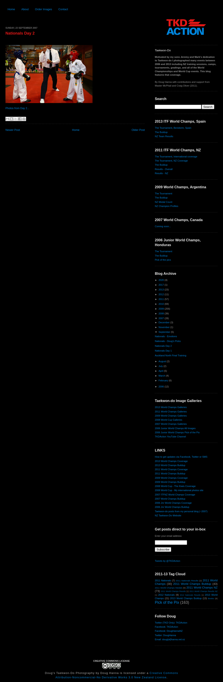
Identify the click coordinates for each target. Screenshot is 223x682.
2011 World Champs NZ (202, 587)
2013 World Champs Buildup (170, 465)
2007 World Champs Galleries (171, 424)
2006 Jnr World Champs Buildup (172, 507)
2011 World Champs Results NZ (203, 591)
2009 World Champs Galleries (171, 415)
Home (11, 9)
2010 (162, 304)
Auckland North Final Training (170, 355)
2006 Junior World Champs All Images (175, 428)
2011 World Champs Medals (168, 588)
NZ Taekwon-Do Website (168, 515)
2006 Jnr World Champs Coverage (173, 503)
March (162, 375)
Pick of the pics (163, 259)
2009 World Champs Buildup (170, 482)
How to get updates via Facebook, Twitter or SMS (181, 456)
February (164, 380)
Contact (63, 9)
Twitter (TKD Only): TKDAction (171, 622)
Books (211, 598)
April (161, 371)
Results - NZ (161, 173)
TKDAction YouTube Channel (170, 436)
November (164, 327)
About (25, 9)
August (163, 361)
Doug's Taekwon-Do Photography (70, 673)
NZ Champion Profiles (166, 206)
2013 (162, 289)
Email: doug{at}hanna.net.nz (170, 639)
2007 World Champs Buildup (170, 498)
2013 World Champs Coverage (171, 461)
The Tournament (163, 193)
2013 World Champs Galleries (171, 407)
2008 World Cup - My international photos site (179, 490)
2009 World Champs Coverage (171, 478)
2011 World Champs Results (173, 591)
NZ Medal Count (163, 202)
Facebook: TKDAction (166, 626)
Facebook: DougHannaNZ (169, 631)
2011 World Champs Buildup (170, 473)
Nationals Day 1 (163, 350)
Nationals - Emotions (166, 336)
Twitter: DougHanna (165, 635)
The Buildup (161, 132)
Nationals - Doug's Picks (168, 341)
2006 (162, 386)
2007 (162, 318)
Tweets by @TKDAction (167, 561)
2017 (162, 284)
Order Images (43, 9)
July (161, 366)
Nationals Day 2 (20, 33)
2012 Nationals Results (190, 595)
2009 (162, 308)
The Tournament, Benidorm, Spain (173, 128)
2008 (162, 313)
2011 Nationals (163, 580)
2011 (162, 299)
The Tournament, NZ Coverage (171, 160)
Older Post (138, 130)
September (165, 332)
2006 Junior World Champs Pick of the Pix (177, 432)
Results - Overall (163, 169)
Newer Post (12, 130)
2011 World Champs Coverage (171, 469)
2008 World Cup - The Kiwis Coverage (175, 486)
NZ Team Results (164, 136)
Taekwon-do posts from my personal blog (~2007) (181, 511)
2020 (162, 280)
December (164, 322)
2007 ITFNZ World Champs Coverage (175, 494)
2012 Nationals (166, 595)
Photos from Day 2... (17, 108)
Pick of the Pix (167, 602)
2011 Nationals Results (187, 580)
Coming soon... (163, 226)
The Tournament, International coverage (176, 156)
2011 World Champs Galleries (171, 411)
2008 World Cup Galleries (168, 420)
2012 (162, 294)
